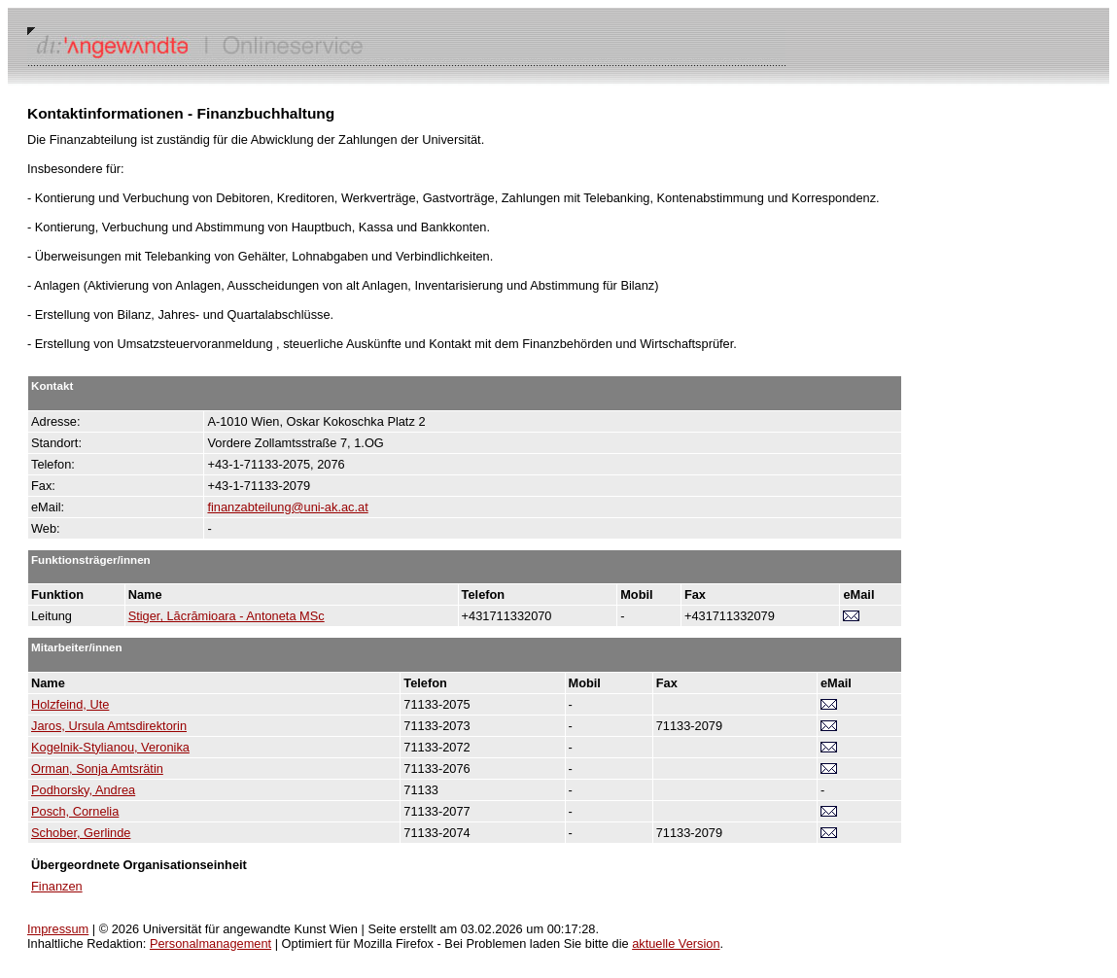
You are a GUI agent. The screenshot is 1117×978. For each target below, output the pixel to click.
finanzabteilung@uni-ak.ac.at (287, 507)
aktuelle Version (675, 943)
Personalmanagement (210, 943)
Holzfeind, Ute (70, 704)
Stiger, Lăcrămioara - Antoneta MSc (226, 616)
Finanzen (57, 886)
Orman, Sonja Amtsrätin (97, 768)
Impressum (57, 929)
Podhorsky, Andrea (83, 790)
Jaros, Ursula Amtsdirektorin (109, 725)
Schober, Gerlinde (80, 832)
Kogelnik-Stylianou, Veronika (110, 747)
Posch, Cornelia (75, 811)
